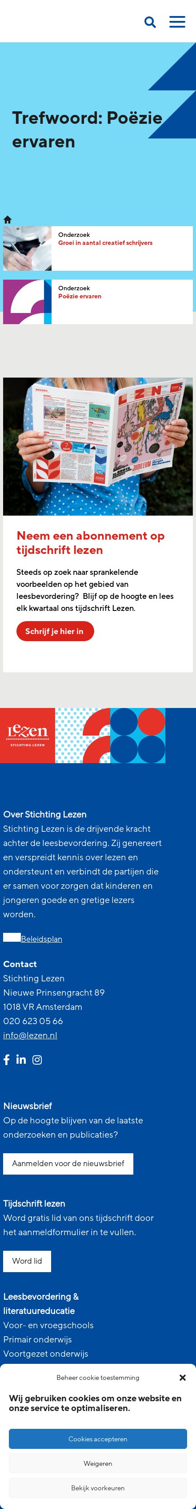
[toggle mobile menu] (176, 25)
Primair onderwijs (37, 1340)
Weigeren (98, 1463)
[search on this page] (150, 23)
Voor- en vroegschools (48, 1325)
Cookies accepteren (98, 1439)
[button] (182, 1377)
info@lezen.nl (30, 1035)
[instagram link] (37, 1061)
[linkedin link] (21, 1061)
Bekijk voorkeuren (98, 1488)
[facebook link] (6, 1061)
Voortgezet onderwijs (45, 1354)
